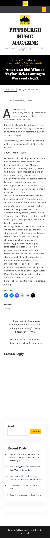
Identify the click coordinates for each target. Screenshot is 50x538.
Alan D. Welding (31, 90)
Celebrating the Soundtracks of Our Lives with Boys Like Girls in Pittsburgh (24, 457)
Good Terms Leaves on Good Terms (25, 495)
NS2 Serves (35, 144)
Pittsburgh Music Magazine (25, 36)
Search (10, 426)
